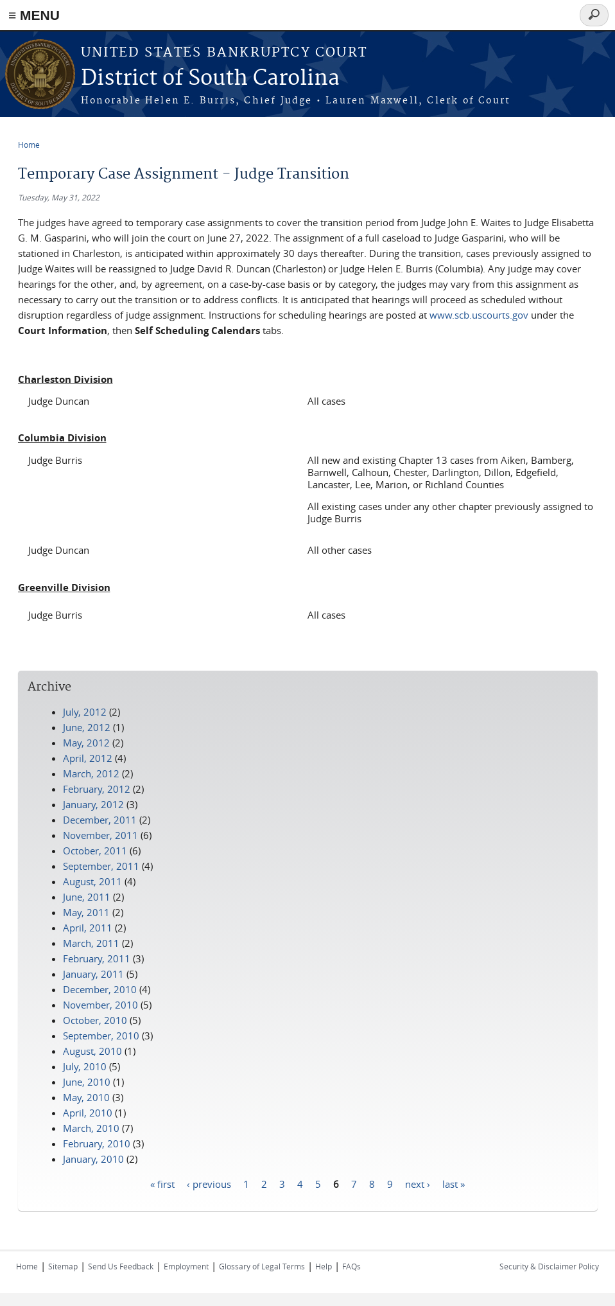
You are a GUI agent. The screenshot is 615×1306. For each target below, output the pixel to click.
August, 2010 (92, 1051)
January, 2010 (93, 1158)
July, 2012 (85, 711)
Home (29, 144)
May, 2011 (86, 912)
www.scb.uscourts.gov (478, 314)
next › (417, 1184)
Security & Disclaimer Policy (549, 1266)
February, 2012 (96, 788)
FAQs (351, 1266)
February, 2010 (96, 1143)
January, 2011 (93, 973)
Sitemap (63, 1266)
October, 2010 (95, 1020)
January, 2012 (93, 804)
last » (453, 1184)
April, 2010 (87, 1112)
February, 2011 (96, 958)
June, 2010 (86, 1081)
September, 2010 (101, 1035)
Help (323, 1266)
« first (162, 1184)
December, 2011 (100, 819)
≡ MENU (34, 15)
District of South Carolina (210, 79)
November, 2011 (100, 835)
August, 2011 (92, 881)
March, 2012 (91, 773)
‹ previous (209, 1184)
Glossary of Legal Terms (262, 1266)
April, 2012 (87, 758)
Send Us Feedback (120, 1266)
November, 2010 (100, 1004)
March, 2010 (91, 1128)
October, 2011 (95, 850)
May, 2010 (86, 1097)
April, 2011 (87, 927)
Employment (186, 1266)
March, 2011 (91, 943)
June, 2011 (86, 896)
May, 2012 (86, 742)
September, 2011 (101, 866)
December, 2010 (100, 989)
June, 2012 (86, 727)
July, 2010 (85, 1066)
